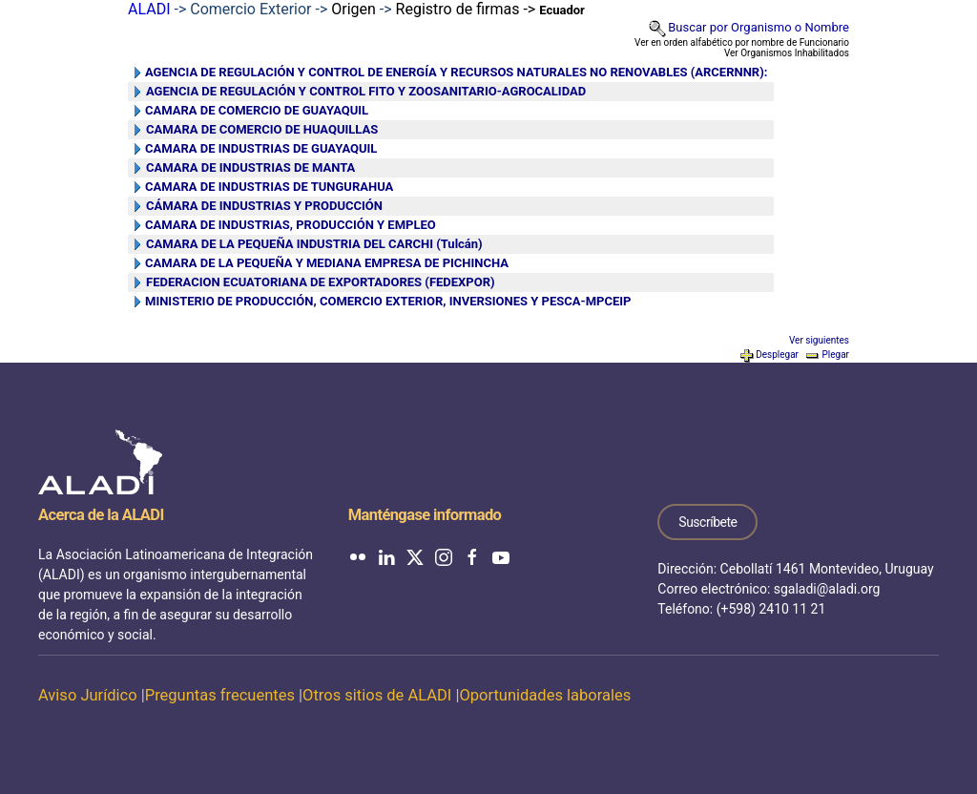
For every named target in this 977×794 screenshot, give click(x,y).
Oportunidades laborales (545, 695)
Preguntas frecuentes (220, 695)
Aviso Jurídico (87, 695)
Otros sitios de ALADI (376, 695)
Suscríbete (707, 522)
